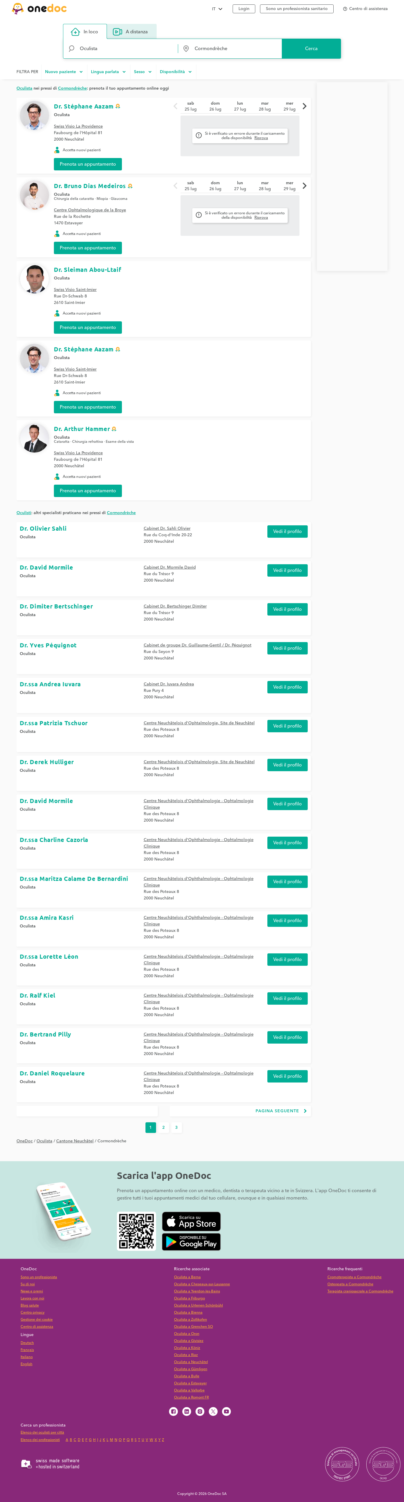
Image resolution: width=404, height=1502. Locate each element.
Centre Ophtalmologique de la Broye (90, 210)
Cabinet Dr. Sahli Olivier (167, 528)
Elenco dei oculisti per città (42, 1432)
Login (244, 8)
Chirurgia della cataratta (74, 199)
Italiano (27, 1357)
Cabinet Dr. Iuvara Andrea (169, 684)
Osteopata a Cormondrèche (350, 1284)
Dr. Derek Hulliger (47, 762)
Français (27, 1350)
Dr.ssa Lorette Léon (49, 956)
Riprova (261, 138)
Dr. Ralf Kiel (37, 995)
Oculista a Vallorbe (189, 1390)
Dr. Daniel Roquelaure (52, 1073)
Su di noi (28, 1284)
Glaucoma (119, 199)
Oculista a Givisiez (188, 1341)
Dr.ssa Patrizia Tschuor (54, 723)
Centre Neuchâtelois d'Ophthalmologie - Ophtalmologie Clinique (199, 804)
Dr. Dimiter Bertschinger (56, 606)
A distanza (130, 32)
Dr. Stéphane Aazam (84, 106)
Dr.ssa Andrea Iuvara (50, 684)
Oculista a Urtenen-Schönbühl (198, 1305)
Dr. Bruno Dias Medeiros (90, 186)
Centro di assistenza (37, 1327)
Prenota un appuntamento (88, 164)
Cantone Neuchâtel (75, 1141)
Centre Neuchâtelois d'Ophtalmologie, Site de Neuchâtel (199, 723)
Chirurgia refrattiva (87, 442)
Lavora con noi (32, 1298)
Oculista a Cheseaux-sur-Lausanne (202, 1284)
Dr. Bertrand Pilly (45, 1034)
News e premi (32, 1291)
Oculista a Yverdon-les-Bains (197, 1291)
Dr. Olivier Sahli (43, 528)
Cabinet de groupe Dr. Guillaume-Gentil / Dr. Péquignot (197, 645)
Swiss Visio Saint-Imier (75, 289)
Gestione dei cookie (37, 1320)
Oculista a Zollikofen (190, 1320)
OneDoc (24, 1141)
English (26, 1364)
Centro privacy (32, 1312)
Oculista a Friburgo (189, 1298)
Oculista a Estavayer (190, 1383)
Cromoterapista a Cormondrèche (354, 1277)
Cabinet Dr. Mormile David (170, 567)
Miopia (102, 199)
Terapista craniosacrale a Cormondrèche (360, 1291)
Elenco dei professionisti (40, 1440)
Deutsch (27, 1343)
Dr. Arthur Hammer (82, 428)
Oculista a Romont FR (191, 1397)
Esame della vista (120, 442)
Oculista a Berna (187, 1277)
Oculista (62, 115)
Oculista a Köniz (187, 1348)
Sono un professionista (39, 1277)
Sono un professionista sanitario (297, 8)
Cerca (311, 49)
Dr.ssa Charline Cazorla (54, 839)
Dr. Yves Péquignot (48, 645)
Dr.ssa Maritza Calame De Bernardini (74, 878)
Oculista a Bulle (186, 1376)
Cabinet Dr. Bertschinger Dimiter (175, 606)
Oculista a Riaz (186, 1355)
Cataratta (61, 442)
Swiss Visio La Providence (78, 126)
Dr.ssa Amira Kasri (47, 917)
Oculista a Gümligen (190, 1369)
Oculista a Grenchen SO (193, 1327)
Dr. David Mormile (46, 567)
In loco (84, 32)
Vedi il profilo (287, 531)
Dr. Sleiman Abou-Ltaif (87, 269)
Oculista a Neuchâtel (191, 1362)
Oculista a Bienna (188, 1312)
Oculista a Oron (186, 1334)
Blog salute (30, 1305)
